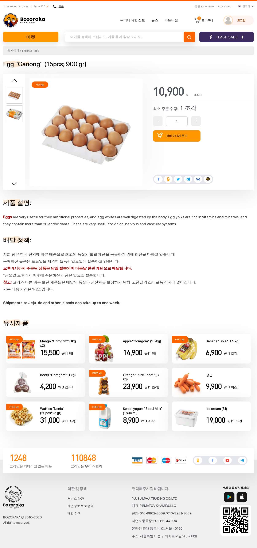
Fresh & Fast (30, 50)
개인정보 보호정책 (80, 506)
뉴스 (154, 20)
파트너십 (171, 20)
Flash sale (226, 37)
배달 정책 (74, 513)
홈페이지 (13, 50)
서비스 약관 (75, 499)
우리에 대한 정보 (132, 20)
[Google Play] (229, 497)
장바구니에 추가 (172, 135)
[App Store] (242, 497)
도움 (58, 6)
